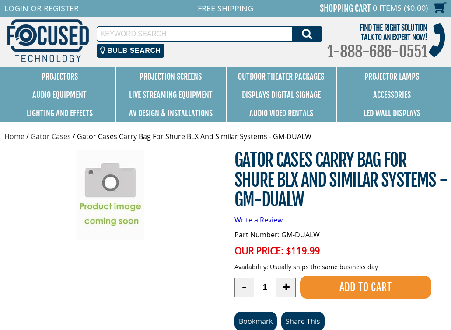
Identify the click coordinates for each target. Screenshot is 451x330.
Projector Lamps (391, 76)
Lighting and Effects (60, 113)
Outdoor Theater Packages (281, 76)
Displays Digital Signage (281, 95)
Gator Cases (51, 136)
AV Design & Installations (171, 113)
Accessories (392, 95)
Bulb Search (130, 50)
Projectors (60, 76)
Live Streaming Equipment (171, 95)
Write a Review (258, 220)
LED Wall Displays (392, 113)
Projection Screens (171, 76)
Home (14, 136)
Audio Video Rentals (281, 113)
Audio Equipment (59, 95)
